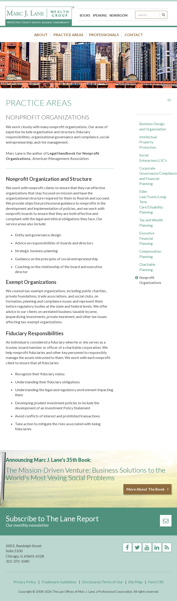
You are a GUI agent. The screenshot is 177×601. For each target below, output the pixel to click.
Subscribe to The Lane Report (52, 518)
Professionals (104, 34)
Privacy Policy (24, 582)
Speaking (100, 15)
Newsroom (119, 15)
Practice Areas (68, 34)
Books (85, 15)
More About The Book (147, 489)
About (41, 34)
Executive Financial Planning (146, 238)
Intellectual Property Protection (148, 142)
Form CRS (156, 582)
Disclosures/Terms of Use (102, 582)
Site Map (135, 582)
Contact (134, 34)
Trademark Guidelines (58, 582)
